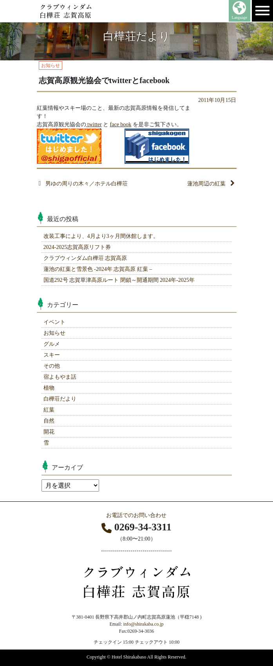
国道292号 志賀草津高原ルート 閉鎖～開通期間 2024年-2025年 (119, 280)
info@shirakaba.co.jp (143, 624)
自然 (48, 421)
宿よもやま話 (59, 377)
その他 (51, 366)
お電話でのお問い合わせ (136, 515)
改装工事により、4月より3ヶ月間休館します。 (101, 236)
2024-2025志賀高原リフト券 (77, 247)
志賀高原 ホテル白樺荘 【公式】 (80, 11)
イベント (54, 322)
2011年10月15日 (217, 100)
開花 (48, 432)
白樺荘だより (59, 399)
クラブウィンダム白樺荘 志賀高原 (85, 258)
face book (121, 124)
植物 (48, 388)
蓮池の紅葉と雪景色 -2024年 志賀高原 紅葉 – (97, 269)
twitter (94, 124)
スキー (51, 355)
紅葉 (48, 410)
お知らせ (54, 333)
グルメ (51, 344)
